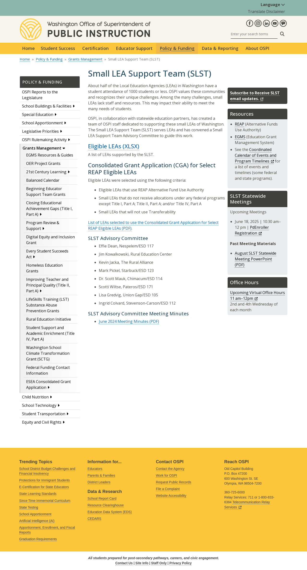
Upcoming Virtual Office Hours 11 (257, 295)
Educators (95, 469)
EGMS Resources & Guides (49, 155)
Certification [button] (95, 48)
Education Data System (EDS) (110, 512)
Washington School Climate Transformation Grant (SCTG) (48, 353)
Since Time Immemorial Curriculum (44, 501)
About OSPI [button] (257, 48)
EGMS (240, 136)
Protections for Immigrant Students (44, 480)
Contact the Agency (170, 469)
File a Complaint (168, 489)
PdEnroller (252, 230)
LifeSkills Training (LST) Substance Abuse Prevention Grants (47, 305)
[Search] (254, 34)
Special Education (37, 114)
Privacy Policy (180, 563)
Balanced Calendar (42, 180)
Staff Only (159, 563)
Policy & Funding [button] (177, 48)
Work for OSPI (166, 475)
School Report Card (102, 498)
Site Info (142, 563)
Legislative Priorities (40, 131)
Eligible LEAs (104, 146)
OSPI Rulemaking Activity (44, 139)
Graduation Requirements (38, 539)
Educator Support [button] (134, 48)
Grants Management (85, 59)
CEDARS (94, 519)
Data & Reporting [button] (220, 48)
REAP (239, 124)
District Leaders (99, 482)
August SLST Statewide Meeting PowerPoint (255, 256)
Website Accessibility (171, 496)
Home (28, 48)
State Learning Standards (37, 494)
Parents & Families (101, 475)
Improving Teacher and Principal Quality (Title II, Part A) (48, 285)
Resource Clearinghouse (106, 505)
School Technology (39, 405)
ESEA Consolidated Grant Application (48, 384)
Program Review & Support (42, 225)
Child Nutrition (35, 397)
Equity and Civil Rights (41, 422)
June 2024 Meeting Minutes (123, 321)
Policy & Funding (49, 59)
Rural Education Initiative (48, 319)
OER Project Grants (43, 163)
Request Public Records (173, 482)
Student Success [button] (58, 48)
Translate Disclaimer (266, 11)
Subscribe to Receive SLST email (255, 95)
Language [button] (273, 4)
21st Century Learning (46, 171)
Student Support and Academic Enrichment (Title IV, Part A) (50, 333)
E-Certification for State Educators (44, 487)
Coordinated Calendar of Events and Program (255, 155)
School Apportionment (42, 123)
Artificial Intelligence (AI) (36, 521)
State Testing (28, 507)
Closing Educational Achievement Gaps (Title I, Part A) (49, 208)
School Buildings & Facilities (46, 106)
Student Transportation (43, 413)
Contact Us (124, 563)
